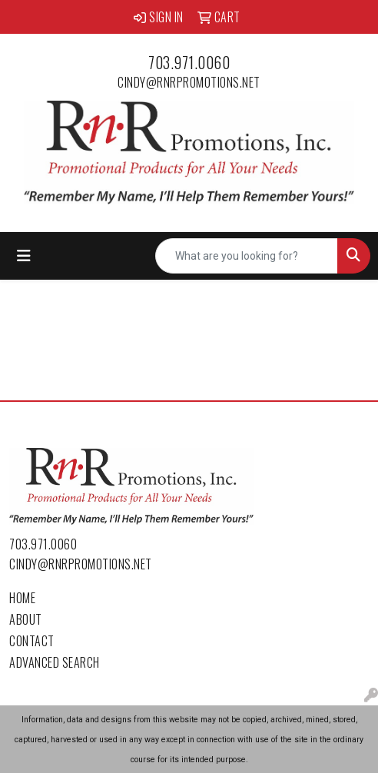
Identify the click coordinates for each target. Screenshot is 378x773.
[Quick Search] (246, 256)
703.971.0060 (189, 62)
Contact (32, 641)
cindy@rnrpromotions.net (189, 82)
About (25, 619)
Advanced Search (54, 662)
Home (22, 598)
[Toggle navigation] (24, 256)
